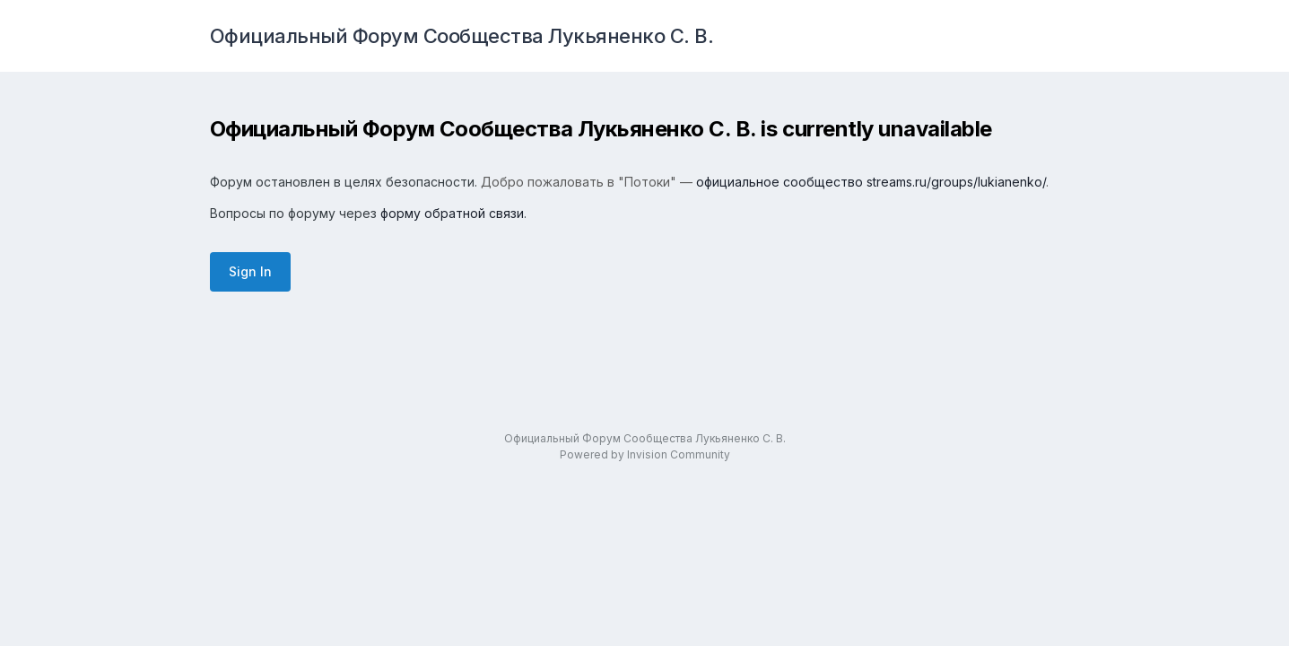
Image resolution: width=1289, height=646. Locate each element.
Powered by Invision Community (645, 454)
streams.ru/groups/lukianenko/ (956, 181)
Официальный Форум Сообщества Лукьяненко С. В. (462, 36)
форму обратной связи (452, 213)
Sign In (250, 271)
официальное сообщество (779, 181)
